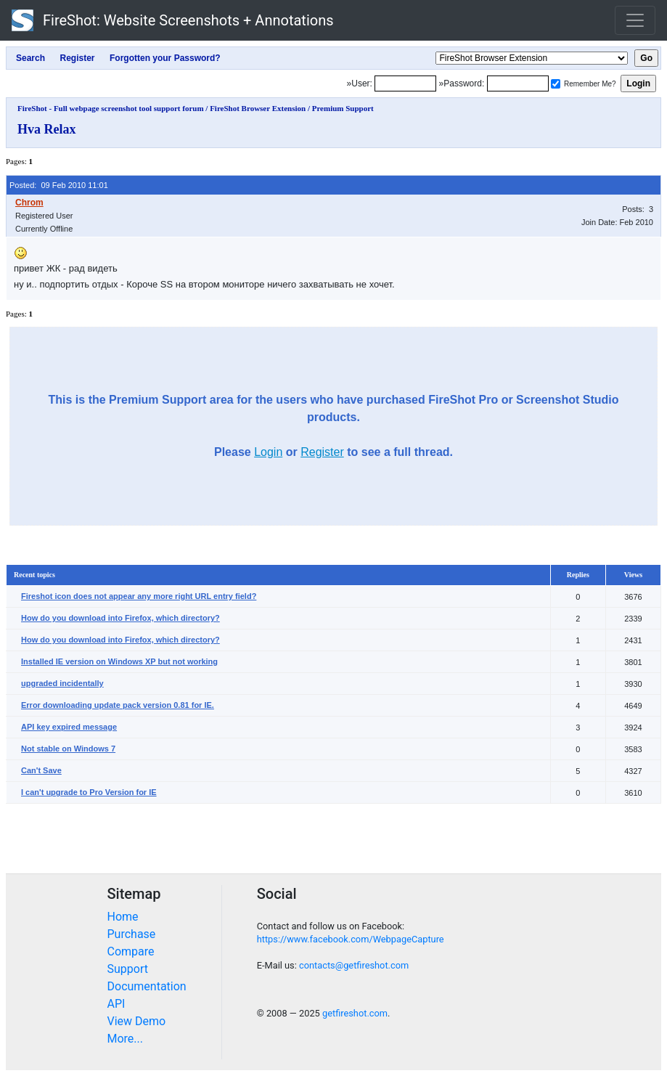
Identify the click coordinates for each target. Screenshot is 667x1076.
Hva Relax (46, 129)
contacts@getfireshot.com (354, 965)
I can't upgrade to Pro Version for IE (89, 792)
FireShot (173, 20)
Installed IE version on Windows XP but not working (119, 661)
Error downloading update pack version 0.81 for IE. (117, 705)
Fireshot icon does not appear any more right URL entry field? (138, 596)
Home (123, 917)
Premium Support (343, 108)
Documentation (147, 986)
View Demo (136, 1021)
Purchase (131, 934)
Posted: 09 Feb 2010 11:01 (58, 185)
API (116, 1004)
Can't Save (41, 770)
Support (127, 969)
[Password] (518, 83)
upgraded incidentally (62, 683)
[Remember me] (555, 84)
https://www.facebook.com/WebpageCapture (350, 939)
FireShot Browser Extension (258, 108)
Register (322, 452)
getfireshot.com (355, 1013)
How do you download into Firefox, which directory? (120, 618)
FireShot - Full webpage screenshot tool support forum (110, 108)
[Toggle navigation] (635, 20)
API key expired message (69, 726)
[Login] (405, 83)
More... (125, 1039)
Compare (131, 951)
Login (268, 452)
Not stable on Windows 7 (68, 748)
